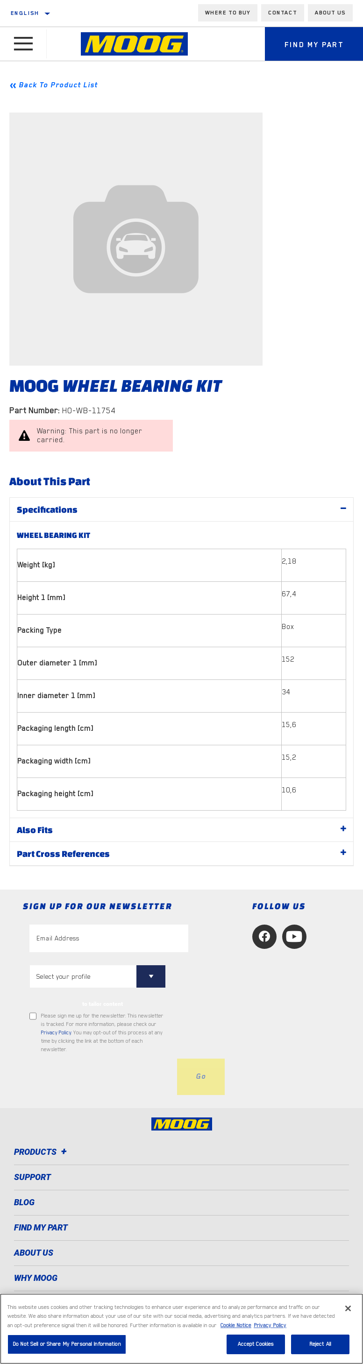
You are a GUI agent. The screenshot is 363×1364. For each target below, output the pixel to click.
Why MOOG (35, 1278)
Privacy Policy (56, 1033)
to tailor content (102, 1004)
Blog (24, 1202)
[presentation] (100, 1077)
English (25, 13)
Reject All (320, 1344)
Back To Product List (58, 85)
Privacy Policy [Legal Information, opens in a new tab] (270, 1325)
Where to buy (227, 12)
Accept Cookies (256, 1344)
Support (32, 1177)
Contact (282, 12)
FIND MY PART (41, 1227)
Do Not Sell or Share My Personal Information (67, 1344)
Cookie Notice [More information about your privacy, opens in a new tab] (236, 1325)
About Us (33, 1253)
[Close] (348, 1308)
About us (330, 12)
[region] (181, 1328)
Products (42, 1152)
